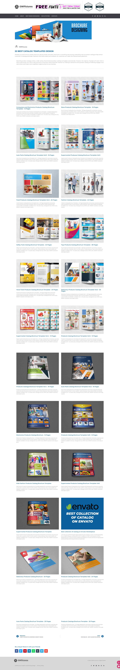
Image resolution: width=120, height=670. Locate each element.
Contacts (54, 16)
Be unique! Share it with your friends (27, 647)
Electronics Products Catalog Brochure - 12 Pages (33, 435)
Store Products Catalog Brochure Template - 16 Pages (79, 107)
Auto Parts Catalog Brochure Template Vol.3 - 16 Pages (35, 155)
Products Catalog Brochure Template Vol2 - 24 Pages (79, 576)
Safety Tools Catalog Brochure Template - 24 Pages (34, 245)
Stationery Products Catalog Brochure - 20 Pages (33, 576)
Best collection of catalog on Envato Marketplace (78, 532)
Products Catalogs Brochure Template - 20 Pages (78, 621)
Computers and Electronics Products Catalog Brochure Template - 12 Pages (35, 108)
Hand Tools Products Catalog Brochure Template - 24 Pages (37, 290)
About (22, 16)
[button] (16, 651)
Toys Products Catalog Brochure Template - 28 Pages (79, 245)
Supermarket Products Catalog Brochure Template (34, 532)
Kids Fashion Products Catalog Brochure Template (33, 483)
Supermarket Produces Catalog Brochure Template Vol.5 (80, 155)
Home (16, 16)
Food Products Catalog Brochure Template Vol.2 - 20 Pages (36, 200)
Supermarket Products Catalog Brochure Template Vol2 (80, 483)
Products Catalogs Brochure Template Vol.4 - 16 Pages (35, 387)
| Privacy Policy (40, 665)
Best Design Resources (32, 16)
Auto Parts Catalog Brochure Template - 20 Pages (33, 621)
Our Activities (45, 16)
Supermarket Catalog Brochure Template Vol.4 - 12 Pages (36, 336)
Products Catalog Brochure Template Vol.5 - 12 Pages (79, 336)
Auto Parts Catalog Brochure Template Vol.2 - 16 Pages (80, 387)
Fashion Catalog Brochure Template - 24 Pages (77, 200)
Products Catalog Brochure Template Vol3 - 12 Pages (79, 435)
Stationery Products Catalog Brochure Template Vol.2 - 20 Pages (81, 290)
